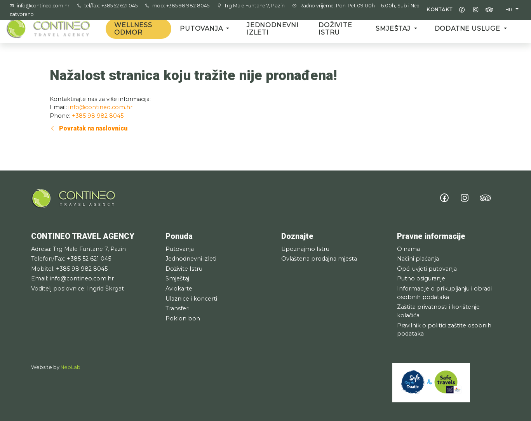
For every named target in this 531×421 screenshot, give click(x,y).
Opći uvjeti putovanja (427, 268)
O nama (408, 248)
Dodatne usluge (468, 28)
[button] (512, 9)
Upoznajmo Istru (305, 248)
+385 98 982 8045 (98, 115)
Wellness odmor (133, 28)
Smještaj (394, 28)
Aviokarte (178, 288)
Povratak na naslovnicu (88, 128)
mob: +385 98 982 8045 (181, 6)
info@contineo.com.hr (44, 6)
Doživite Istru (335, 28)
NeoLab (70, 367)
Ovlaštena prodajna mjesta (319, 258)
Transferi (177, 308)
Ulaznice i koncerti (191, 298)
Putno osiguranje (421, 278)
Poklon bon (182, 318)
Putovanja (202, 28)
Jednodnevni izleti (273, 28)
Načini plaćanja (418, 258)
